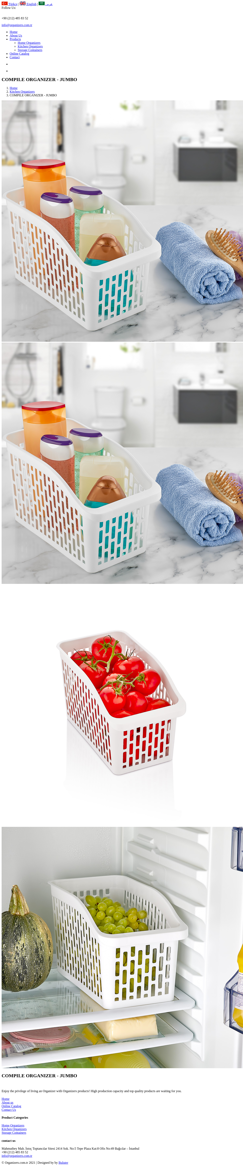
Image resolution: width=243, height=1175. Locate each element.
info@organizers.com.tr (17, 25)
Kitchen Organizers (30, 46)
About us (7, 1102)
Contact (15, 57)
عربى (46, 4)
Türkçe (10, 4)
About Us (16, 35)
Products (15, 39)
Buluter (63, 1162)
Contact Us (9, 1109)
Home (14, 32)
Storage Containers (30, 50)
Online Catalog (19, 53)
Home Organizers (29, 42)
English (28, 4)
